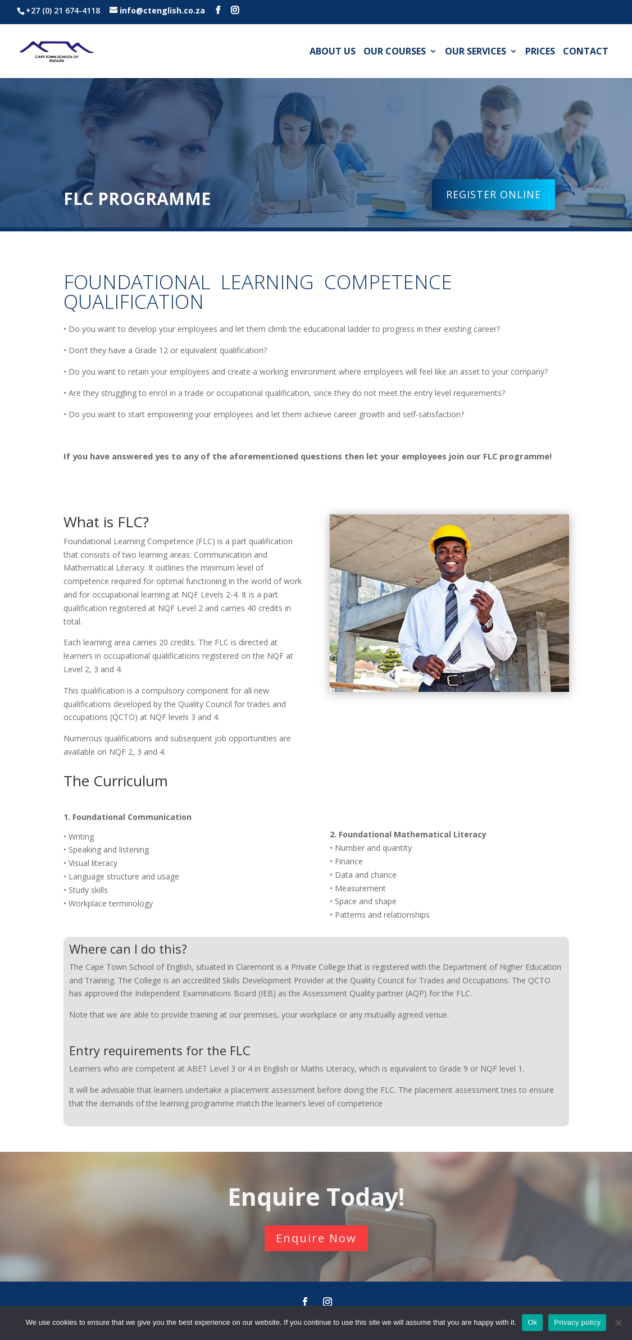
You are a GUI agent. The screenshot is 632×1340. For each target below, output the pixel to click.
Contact (585, 52)
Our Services (475, 52)
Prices (540, 52)
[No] (618, 1322)
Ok (532, 1322)
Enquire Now (316, 1238)
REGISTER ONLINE (493, 194)
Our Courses (394, 52)
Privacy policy (577, 1322)
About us (333, 52)
